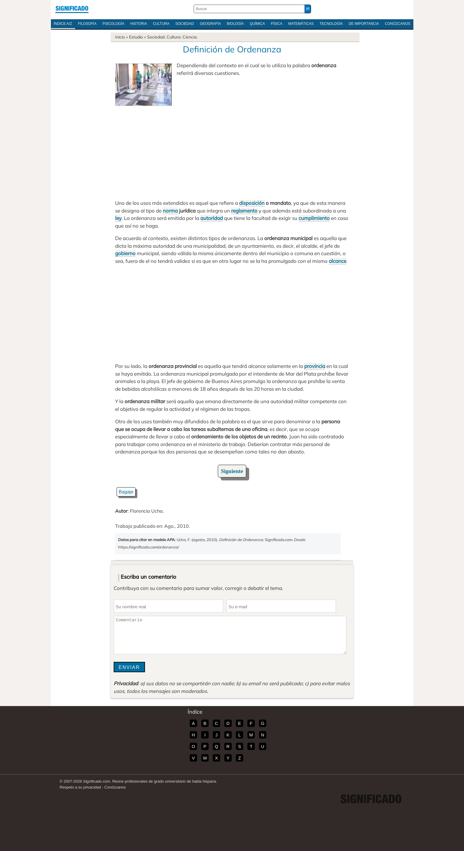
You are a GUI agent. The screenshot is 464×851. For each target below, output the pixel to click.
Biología (235, 24)
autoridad (211, 218)
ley (118, 218)
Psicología (113, 24)
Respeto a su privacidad (80, 787)
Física (276, 24)
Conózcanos (397, 24)
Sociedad (184, 24)
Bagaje (126, 491)
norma (170, 210)
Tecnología (331, 24)
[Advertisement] (232, 150)
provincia (314, 366)
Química (257, 24)
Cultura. (174, 37)
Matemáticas (301, 24)
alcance (337, 261)
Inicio (120, 37)
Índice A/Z (63, 24)
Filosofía (87, 24)
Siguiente (232, 471)
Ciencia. (190, 37)
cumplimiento (314, 218)
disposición (252, 203)
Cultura (161, 24)
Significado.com (71, 9)
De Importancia (364, 24)
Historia (138, 24)
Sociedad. (156, 37)
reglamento (244, 210)
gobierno (125, 253)
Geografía (210, 24)
